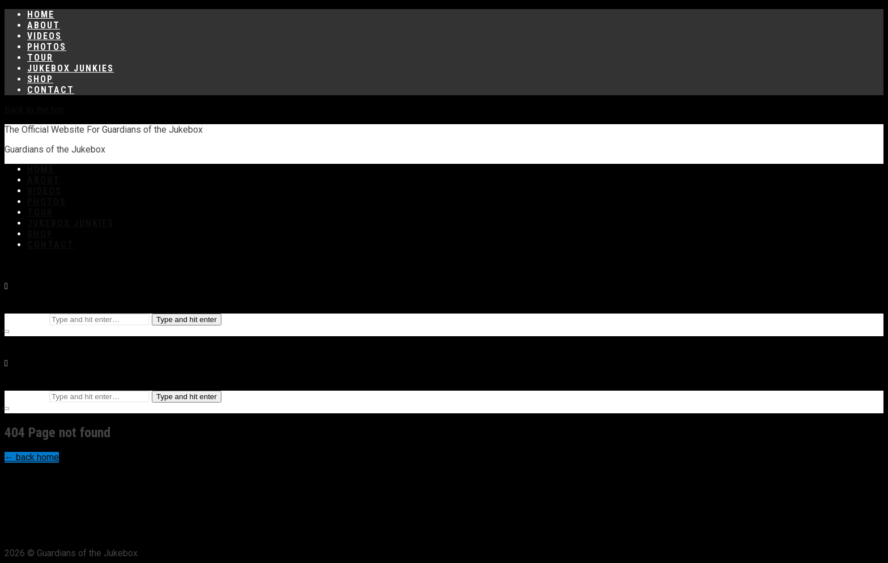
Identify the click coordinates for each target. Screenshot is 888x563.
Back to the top (34, 109)
